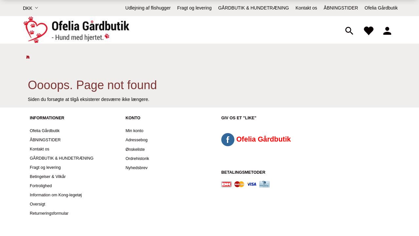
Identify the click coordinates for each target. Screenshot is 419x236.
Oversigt (37, 204)
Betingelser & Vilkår (48, 176)
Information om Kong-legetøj (56, 195)
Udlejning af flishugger (148, 7)
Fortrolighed (41, 186)
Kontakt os (306, 7)
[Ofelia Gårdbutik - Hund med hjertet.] (76, 30)
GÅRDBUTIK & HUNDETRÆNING (253, 7)
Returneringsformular (49, 213)
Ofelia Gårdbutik (381, 7)
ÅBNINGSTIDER (341, 7)
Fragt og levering (194, 7)
